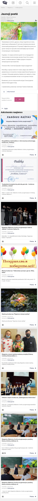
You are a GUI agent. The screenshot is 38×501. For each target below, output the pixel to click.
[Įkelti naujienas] (13, 3)
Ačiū (18, 99)
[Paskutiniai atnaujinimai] (20, 3)
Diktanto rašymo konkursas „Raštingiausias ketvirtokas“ (19, 397)
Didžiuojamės (19, 7)
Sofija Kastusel (11, 91)
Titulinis (3, 7)
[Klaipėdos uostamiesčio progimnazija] (4, 2)
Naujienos (10, 7)
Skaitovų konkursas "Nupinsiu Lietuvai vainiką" (16, 314)
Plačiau (32, 155)
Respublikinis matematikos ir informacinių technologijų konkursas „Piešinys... (18, 141)
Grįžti (6, 108)
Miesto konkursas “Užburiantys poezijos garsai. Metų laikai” (18, 271)
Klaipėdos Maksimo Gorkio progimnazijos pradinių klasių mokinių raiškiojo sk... (17, 440)
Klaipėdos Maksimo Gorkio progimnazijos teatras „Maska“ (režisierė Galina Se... (17, 228)
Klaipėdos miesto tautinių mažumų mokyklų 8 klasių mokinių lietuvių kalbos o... (17, 355)
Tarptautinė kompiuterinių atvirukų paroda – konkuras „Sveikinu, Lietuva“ (18, 185)
